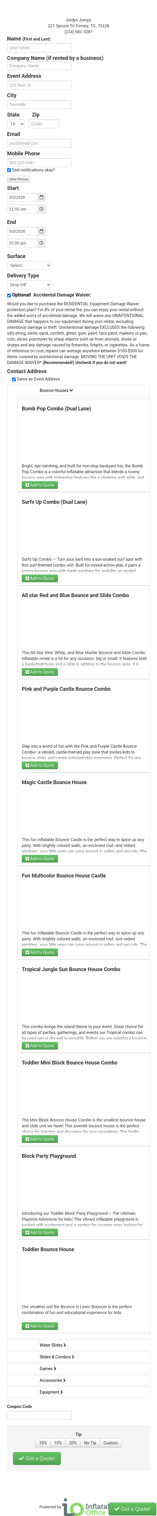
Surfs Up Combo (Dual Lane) (54, 502)
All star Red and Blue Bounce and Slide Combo (75, 595)
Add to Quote (40, 485)
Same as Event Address (38, 379)
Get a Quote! (37, 1458)
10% (43, 1443)
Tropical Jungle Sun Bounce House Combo (71, 969)
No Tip (90, 1443)
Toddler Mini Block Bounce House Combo (70, 1063)
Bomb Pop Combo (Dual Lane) (56, 409)
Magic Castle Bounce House (54, 782)
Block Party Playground (49, 1156)
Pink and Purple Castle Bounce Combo (66, 689)
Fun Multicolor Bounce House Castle (64, 876)
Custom (110, 1443)
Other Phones (18, 179)
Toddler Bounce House (48, 1249)
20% (73, 1443)
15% (58, 1443)
